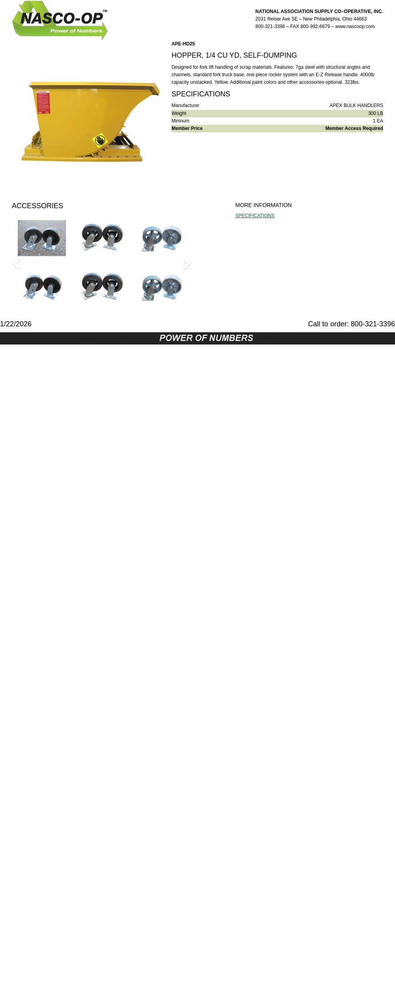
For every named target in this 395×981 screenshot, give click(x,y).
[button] (17, 263)
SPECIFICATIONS (255, 215)
